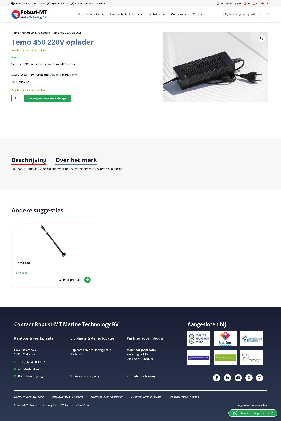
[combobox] (242, 14)
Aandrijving (29, 32)
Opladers (44, 32)
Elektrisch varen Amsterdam (107, 397)
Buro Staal (84, 405)
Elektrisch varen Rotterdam (67, 397)
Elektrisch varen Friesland (184, 397)
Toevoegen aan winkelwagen (47, 98)
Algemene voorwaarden (252, 405)
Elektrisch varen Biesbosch (146, 397)
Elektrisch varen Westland (29, 397)
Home (15, 32)
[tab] (28, 160)
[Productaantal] (16, 98)
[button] (261, 38)
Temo (73, 74)
